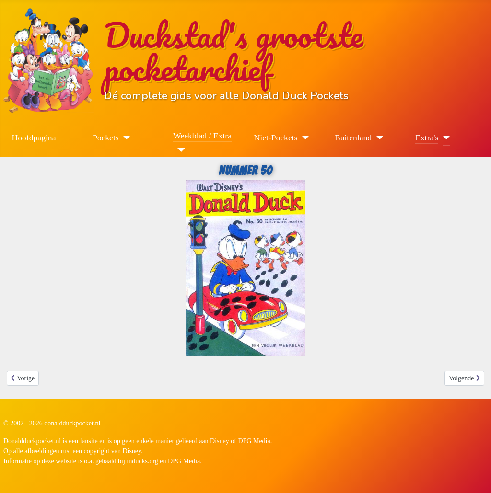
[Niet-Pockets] (303, 137)
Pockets (106, 137)
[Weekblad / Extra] (179, 150)
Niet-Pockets (276, 137)
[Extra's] (444, 137)
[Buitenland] (378, 137)
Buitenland (353, 137)
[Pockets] (125, 137)
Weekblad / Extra (202, 135)
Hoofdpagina (34, 137)
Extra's (426, 137)
